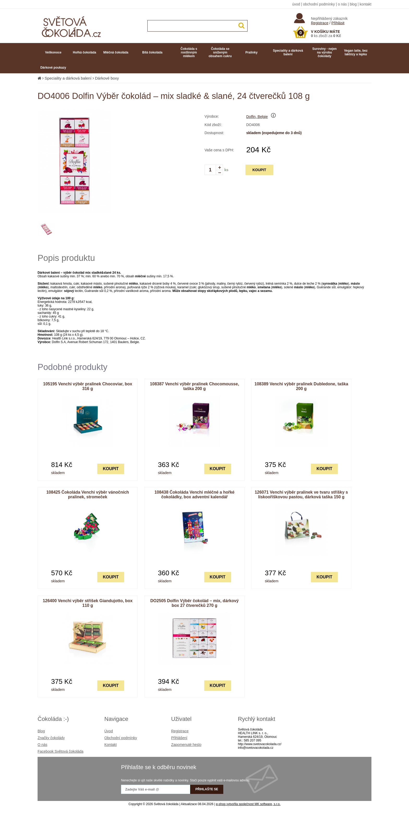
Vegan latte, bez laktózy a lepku (356, 52)
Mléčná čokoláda (115, 52)
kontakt (365, 4)
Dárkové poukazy (53, 67)
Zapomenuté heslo (186, 745)
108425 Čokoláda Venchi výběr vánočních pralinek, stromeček (87, 494)
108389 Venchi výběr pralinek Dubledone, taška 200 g (301, 386)
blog (353, 4)
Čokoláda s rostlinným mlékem (189, 52)
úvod (296, 4)
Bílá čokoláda (152, 52)
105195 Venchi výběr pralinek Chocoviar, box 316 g (87, 386)
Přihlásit (338, 23)
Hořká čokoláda (84, 52)
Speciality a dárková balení (288, 52)
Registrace (319, 23)
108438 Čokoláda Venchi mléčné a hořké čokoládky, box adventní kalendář (194, 494)
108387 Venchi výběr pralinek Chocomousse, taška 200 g (194, 386)
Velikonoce (53, 52)
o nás (342, 4)
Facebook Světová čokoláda (60, 751)
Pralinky (251, 52)
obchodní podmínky (319, 4)
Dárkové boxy (107, 78)
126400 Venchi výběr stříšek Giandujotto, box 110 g (88, 603)
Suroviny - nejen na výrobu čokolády (324, 52)
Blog (41, 731)
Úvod (108, 731)
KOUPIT (259, 170)
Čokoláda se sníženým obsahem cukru (220, 52)
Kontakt (110, 745)
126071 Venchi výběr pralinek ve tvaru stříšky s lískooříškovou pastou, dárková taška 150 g (301, 494)
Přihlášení (179, 738)
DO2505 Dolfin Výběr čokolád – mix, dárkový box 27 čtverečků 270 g (194, 603)
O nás (42, 745)
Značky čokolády (51, 738)
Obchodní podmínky (120, 738)
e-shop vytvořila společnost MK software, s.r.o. (248, 804)
